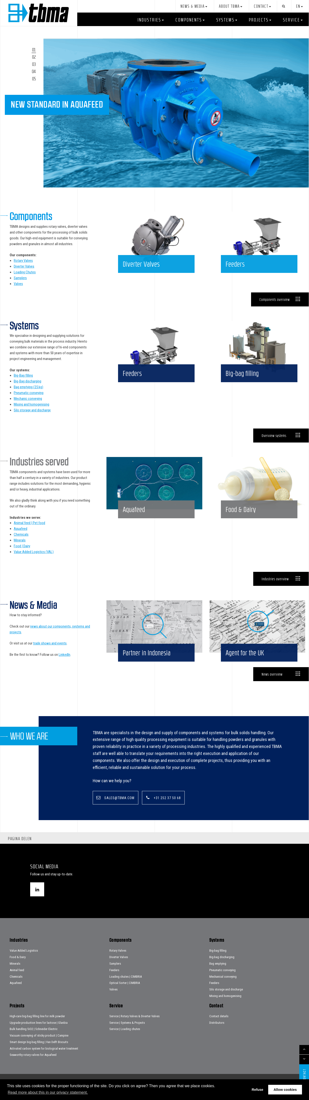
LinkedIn (64, 654)
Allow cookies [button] (285, 1090)
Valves (18, 284)
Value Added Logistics (24, 960)
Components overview (275, 299)
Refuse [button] (257, 1090)
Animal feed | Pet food (29, 523)
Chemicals (21, 534)
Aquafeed (20, 528)
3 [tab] (35, 64)
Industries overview (275, 579)
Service (291, 19)
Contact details (218, 1025)
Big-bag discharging (221, 967)
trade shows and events (50, 643)
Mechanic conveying (28, 398)
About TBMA (229, 6)
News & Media (193, 6)
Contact (261, 6)
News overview (272, 683)
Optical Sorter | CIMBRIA (124, 992)
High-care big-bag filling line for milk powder (37, 1025)
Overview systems (274, 435)
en (298, 6)
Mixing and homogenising (31, 404)
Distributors (216, 1032)
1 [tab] (34, 49)
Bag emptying (217, 973)
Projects (259, 19)
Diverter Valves (24, 266)
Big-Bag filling (23, 375)
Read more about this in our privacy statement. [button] (48, 1092)
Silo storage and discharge (32, 410)
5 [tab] (35, 78)
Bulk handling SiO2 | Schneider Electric (33, 1038)
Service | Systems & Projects (127, 1032)
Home (38, 13)
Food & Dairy (18, 967)
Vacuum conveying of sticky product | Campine (39, 1045)
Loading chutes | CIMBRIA (125, 986)
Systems (225, 19)
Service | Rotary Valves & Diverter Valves (134, 1025)
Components (189, 19)
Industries (149, 19)
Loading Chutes (25, 272)
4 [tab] (35, 71)
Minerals (20, 540)
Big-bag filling (217, 960)
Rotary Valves (23, 260)
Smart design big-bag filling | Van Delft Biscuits (39, 1051)
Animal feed (17, 979)
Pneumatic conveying (28, 393)
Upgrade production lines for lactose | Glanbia (39, 1032)
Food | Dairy (22, 546)
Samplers (20, 278)
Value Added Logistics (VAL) (34, 552)
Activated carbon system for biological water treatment (44, 1058)
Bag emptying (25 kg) (28, 387)
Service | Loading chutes (124, 1038)
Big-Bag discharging (27, 381)
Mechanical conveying (223, 986)
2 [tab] (35, 57)
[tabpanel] (176, 112)
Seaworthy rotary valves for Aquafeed (33, 1064)
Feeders (114, 979)
